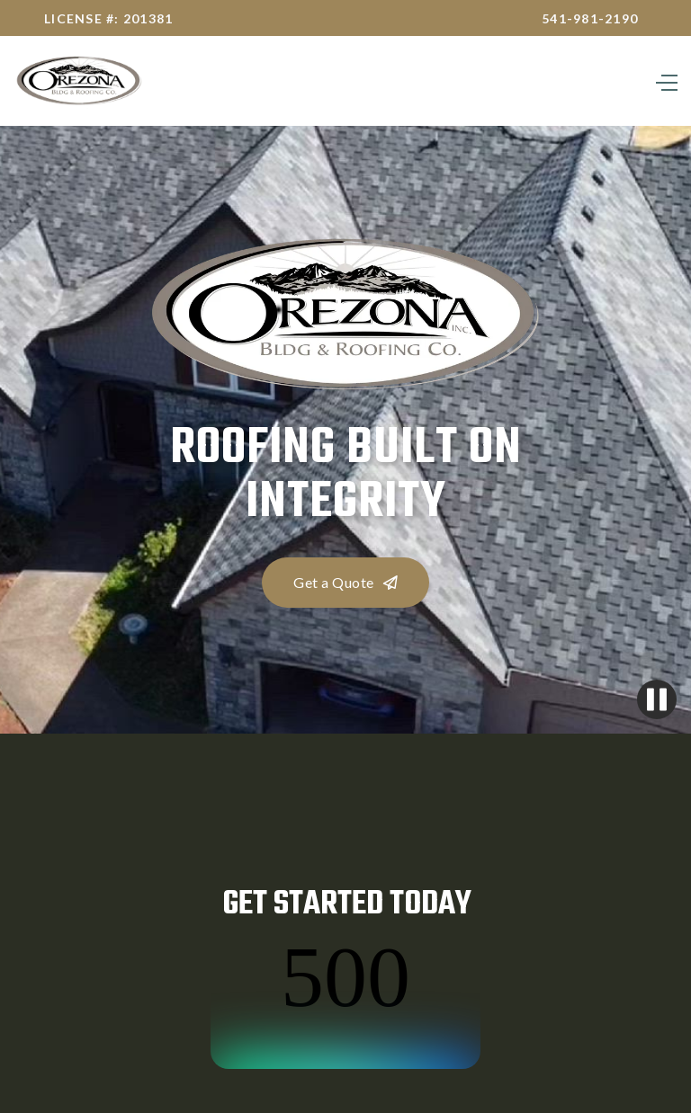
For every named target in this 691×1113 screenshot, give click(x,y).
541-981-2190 (590, 18)
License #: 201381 (108, 18)
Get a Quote (345, 582)
